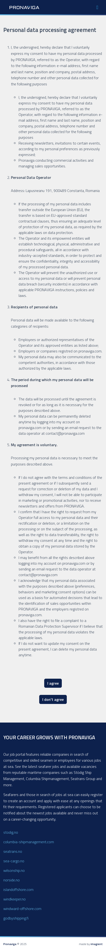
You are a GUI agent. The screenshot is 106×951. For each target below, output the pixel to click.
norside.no (11, 880)
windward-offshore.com (22, 908)
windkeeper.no (14, 899)
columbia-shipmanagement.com (28, 842)
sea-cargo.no (13, 861)
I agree (53, 683)
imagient (97, 944)
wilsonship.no (14, 870)
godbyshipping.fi (16, 918)
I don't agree (53, 699)
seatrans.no (12, 851)
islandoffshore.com (18, 889)
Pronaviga (9, 944)
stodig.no (10, 832)
